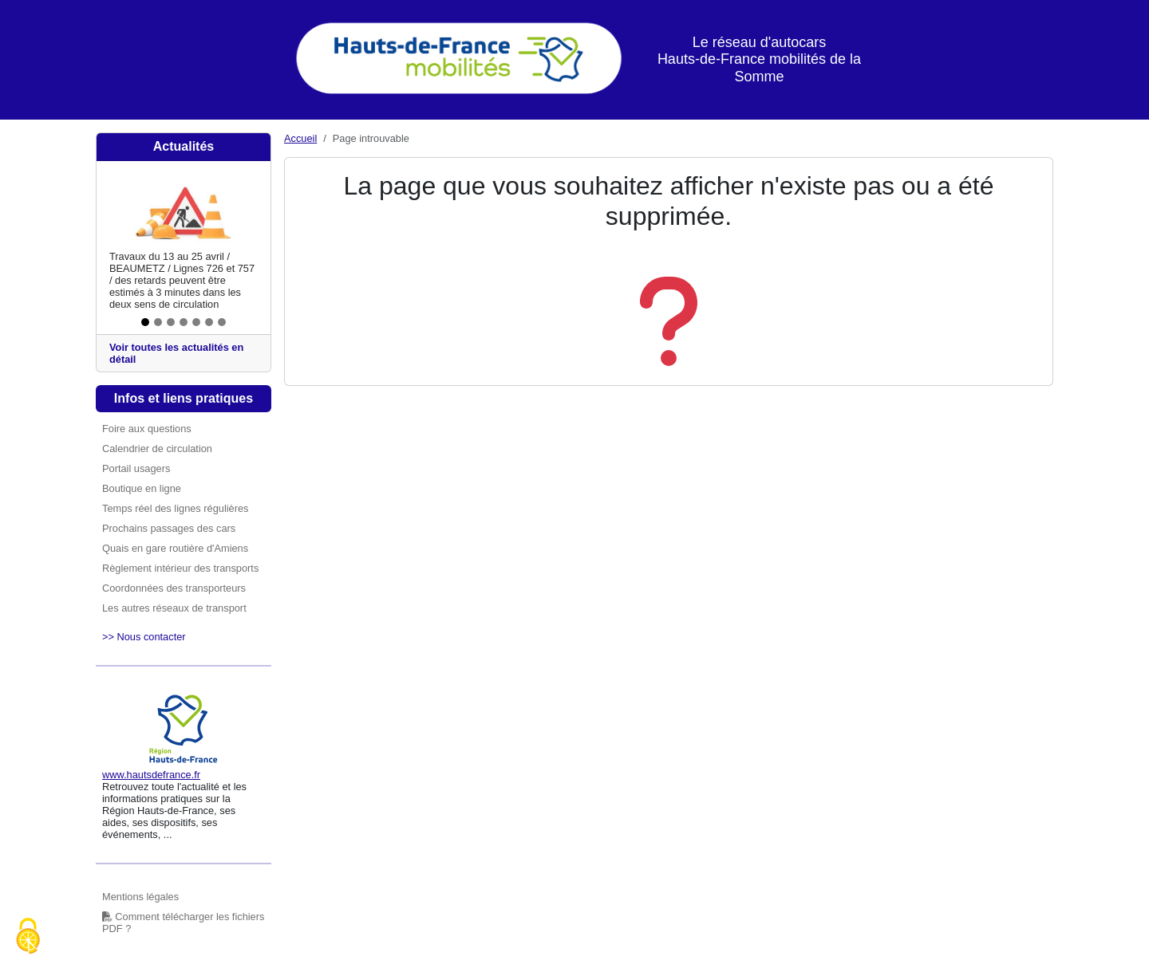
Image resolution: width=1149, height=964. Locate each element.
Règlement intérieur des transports (180, 568)
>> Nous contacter (144, 637)
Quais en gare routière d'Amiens (175, 548)
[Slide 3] (171, 322)
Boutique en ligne (141, 488)
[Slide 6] (209, 322)
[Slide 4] (184, 322)
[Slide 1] (145, 322)
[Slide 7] (222, 322)
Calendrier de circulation (157, 448)
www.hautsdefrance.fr (151, 775)
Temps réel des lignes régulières (175, 508)
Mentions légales (140, 897)
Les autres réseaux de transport (174, 608)
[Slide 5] (196, 322)
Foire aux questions (147, 429)
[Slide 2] (158, 322)
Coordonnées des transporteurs (174, 588)
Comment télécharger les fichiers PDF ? (183, 922)
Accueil (300, 138)
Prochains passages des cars (168, 528)
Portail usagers (136, 468)
